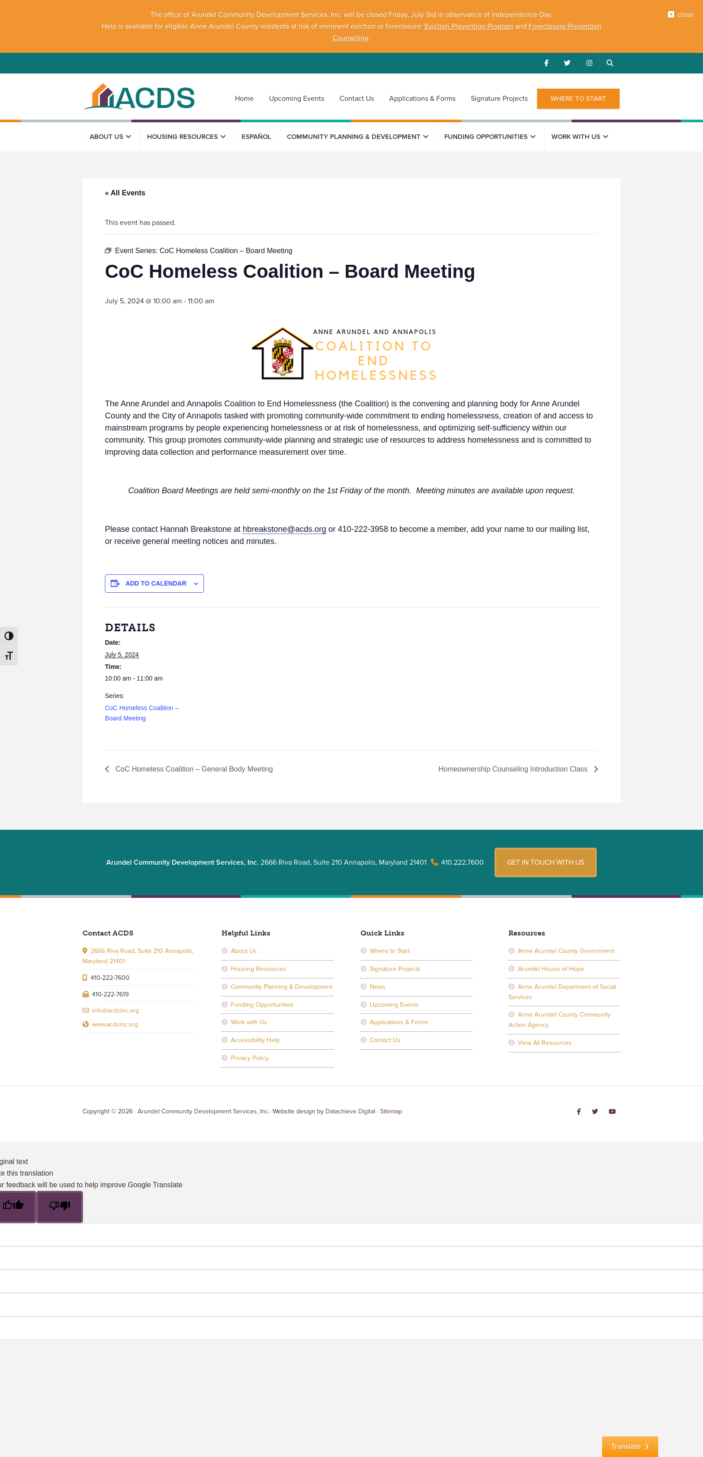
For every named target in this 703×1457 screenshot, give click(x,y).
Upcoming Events (394, 1005)
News (378, 987)
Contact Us (385, 1040)
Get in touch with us (545, 862)
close (685, 14)
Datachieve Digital (350, 1111)
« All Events (125, 193)
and (521, 26)
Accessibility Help (255, 1040)
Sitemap (391, 1111)
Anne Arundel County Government (566, 951)
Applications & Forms (399, 1022)
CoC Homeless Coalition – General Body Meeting (193, 769)
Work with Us (249, 1022)
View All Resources (545, 1043)
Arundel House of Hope (551, 969)
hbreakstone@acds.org (284, 529)
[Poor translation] (59, 1207)
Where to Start (390, 951)
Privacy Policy (250, 1058)
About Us (244, 951)
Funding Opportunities (262, 1005)
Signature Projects (395, 969)
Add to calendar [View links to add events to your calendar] (156, 583)
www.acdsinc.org (115, 1024)
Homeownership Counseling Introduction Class (514, 769)
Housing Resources (258, 969)
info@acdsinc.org (115, 1010)
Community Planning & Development (281, 987)
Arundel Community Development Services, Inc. (138, 95)
